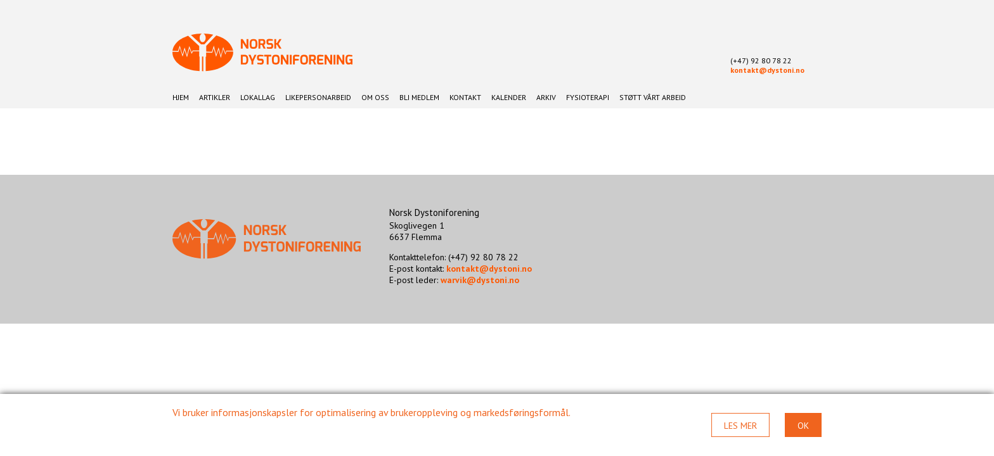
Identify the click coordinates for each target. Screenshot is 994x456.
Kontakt (465, 97)
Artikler (214, 97)
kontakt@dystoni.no (767, 70)
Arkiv (546, 97)
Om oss (375, 97)
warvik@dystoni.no (480, 280)
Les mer (740, 425)
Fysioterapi (587, 97)
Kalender (508, 97)
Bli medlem (419, 97)
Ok (803, 425)
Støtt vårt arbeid (652, 97)
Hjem (180, 97)
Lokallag (257, 97)
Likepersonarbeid (318, 97)
